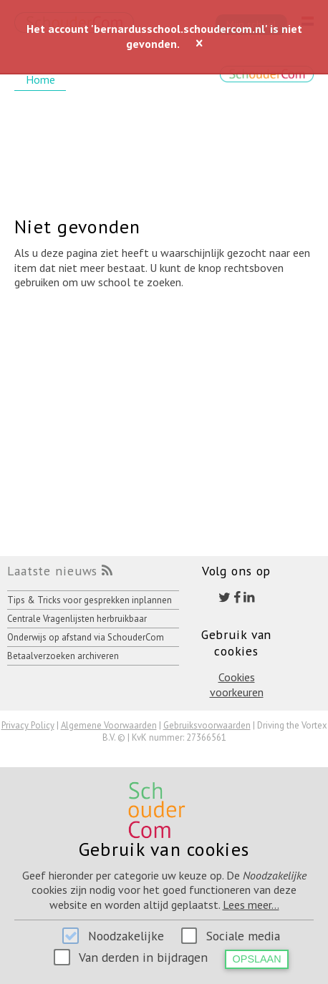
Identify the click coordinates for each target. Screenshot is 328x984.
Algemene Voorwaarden (109, 725)
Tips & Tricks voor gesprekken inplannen (89, 600)
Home (40, 79)
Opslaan (257, 959)
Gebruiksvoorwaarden (207, 725)
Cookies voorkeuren (237, 684)
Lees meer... (251, 904)
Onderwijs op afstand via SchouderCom (85, 637)
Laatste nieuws (52, 570)
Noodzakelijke (126, 935)
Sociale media (243, 935)
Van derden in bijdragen (143, 957)
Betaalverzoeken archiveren (63, 656)
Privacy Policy (27, 725)
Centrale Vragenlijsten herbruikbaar (77, 619)
